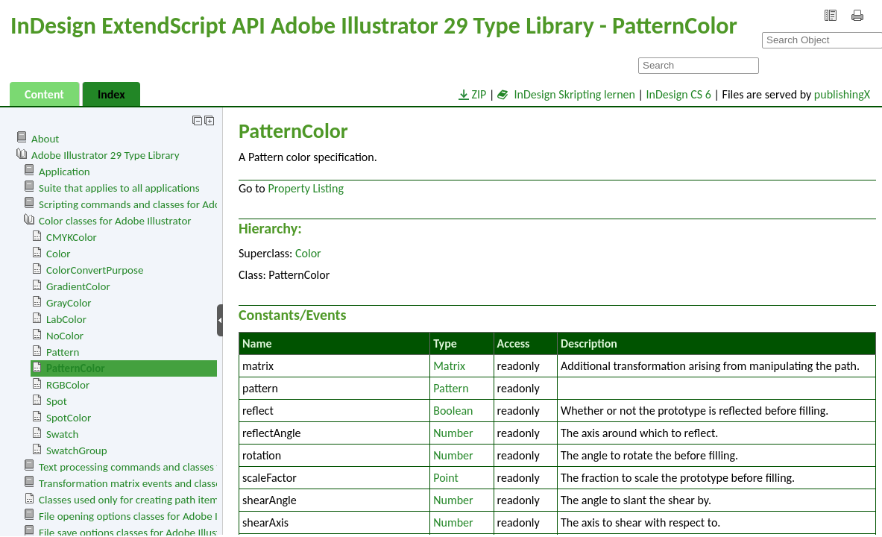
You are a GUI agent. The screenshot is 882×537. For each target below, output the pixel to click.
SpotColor (68, 417)
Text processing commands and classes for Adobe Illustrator (174, 467)
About (45, 138)
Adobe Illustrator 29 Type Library (105, 155)
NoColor (65, 335)
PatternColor (75, 368)
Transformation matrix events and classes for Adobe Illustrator (179, 483)
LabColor (66, 319)
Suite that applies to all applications (119, 188)
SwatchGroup (76, 450)
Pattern (62, 352)
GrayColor (69, 303)
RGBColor (67, 385)
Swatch (62, 434)
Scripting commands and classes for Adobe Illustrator (159, 204)
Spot (56, 401)
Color (58, 253)
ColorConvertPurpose (94, 270)
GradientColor (78, 286)
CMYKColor (71, 237)
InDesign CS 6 (678, 94)
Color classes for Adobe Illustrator (115, 220)
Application (64, 171)
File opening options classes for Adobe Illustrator (149, 516)
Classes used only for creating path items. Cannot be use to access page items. (215, 499)
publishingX (842, 94)
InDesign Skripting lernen (566, 94)
